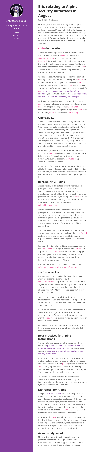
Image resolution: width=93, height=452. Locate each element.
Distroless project (53, 393)
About (16, 38)
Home (16, 33)
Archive (16, 35)
